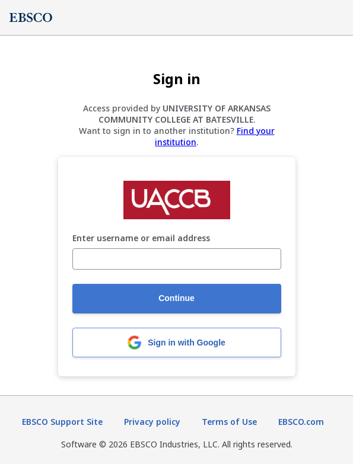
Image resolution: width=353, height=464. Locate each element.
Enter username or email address (141, 238)
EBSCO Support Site (62, 421)
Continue (176, 298)
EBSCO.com (301, 421)
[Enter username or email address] (176, 259)
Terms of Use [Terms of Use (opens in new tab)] (229, 421)
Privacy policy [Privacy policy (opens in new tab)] (152, 421)
